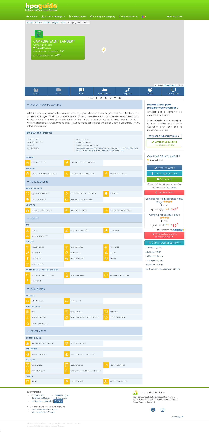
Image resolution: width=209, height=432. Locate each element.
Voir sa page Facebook (164, 173)
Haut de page (177, 417)
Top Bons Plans (128, 16)
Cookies (58, 401)
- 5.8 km (154, 247)
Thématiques (78, 16)
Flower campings (116, 150)
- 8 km (153, 252)
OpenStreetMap (169, 85)
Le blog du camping (102, 16)
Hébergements (37, 181)
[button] (144, 16)
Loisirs (33, 218)
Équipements (36, 331)
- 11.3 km (163, 269)
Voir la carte (164, 179)
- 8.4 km (154, 256)
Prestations (36, 289)
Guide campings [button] (52, 16)
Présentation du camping (44, 104)
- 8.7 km (154, 260)
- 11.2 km (154, 264)
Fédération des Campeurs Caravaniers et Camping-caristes (101, 148)
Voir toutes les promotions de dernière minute (164, 235)
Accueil (32, 16)
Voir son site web (164, 168)
